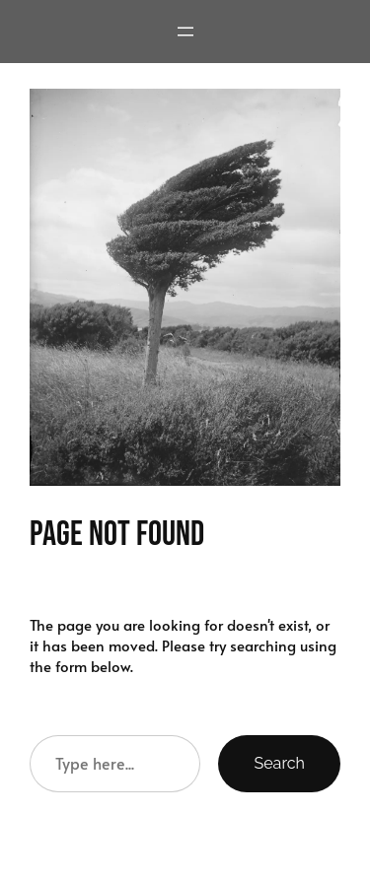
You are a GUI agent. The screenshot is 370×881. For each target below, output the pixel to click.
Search (279, 763)
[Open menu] (185, 31)
